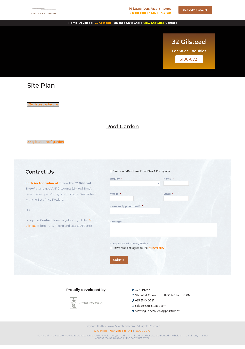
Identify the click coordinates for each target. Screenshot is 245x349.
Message (116, 225)
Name (169, 183)
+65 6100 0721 (142, 334)
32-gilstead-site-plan (44, 109)
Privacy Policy (156, 252)
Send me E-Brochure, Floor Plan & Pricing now (141, 176)
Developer (76, 25)
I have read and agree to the (139, 252)
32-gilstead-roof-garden (47, 147)
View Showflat (162, 25)
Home (57, 25)
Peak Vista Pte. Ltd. (120, 334)
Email (168, 198)
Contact (186, 25)
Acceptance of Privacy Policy (130, 247)
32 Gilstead (100, 25)
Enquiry (116, 183)
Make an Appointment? (126, 211)
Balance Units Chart (131, 25)
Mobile (115, 198)
